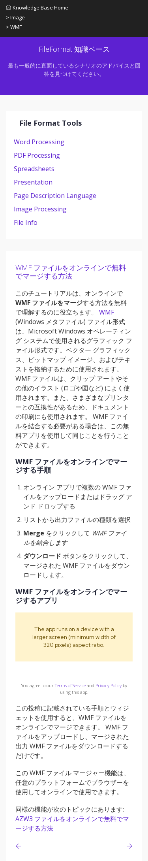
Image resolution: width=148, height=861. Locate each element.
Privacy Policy (109, 685)
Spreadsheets (34, 168)
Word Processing (39, 142)
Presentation (33, 182)
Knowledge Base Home (37, 7)
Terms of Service (70, 685)
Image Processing (40, 209)
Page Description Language (55, 195)
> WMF (14, 26)
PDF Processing (37, 155)
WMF (106, 312)
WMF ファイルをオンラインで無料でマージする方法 (70, 272)
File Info (25, 222)
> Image (15, 17)
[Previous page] (19, 846)
